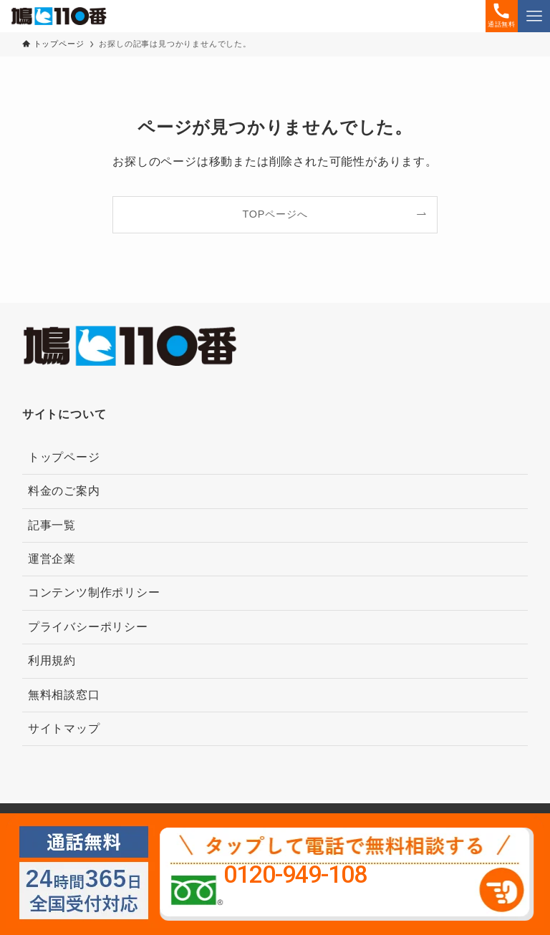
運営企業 (52, 559)
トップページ (64, 457)
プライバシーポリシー (88, 627)
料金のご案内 (64, 491)
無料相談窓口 (64, 695)
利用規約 (52, 660)
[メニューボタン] (534, 16)
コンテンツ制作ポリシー (94, 592)
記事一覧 (52, 525)
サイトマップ (64, 728)
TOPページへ (275, 214)
